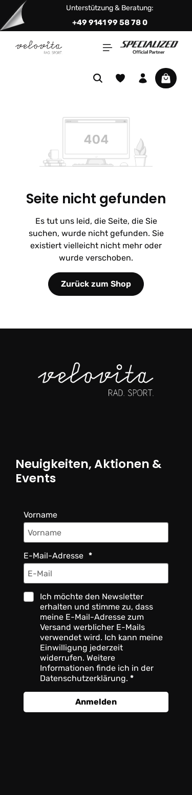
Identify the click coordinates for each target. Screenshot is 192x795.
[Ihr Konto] (143, 78)
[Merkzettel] (120, 78)
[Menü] (107, 47)
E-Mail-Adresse (55, 555)
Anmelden (96, 702)
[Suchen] (98, 78)
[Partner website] (149, 47)
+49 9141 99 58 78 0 (109, 22)
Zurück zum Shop (96, 284)
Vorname (40, 515)
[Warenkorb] (166, 78)
